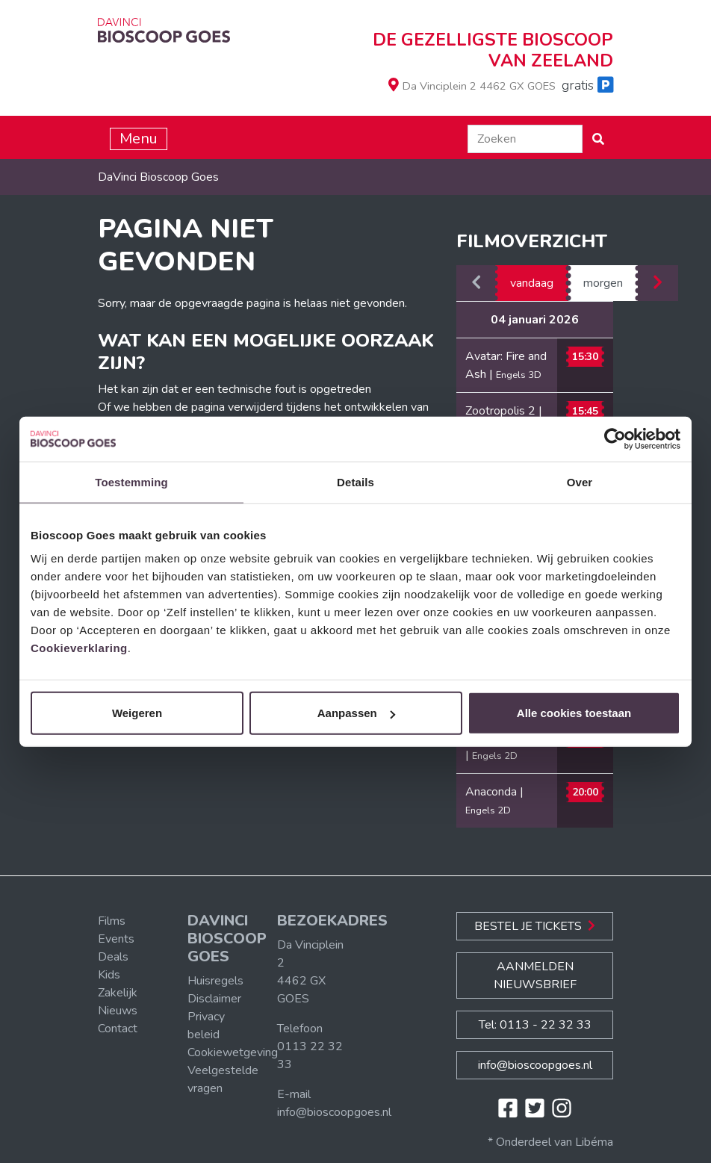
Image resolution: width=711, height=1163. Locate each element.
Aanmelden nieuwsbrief (535, 975)
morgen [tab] (603, 283)
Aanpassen (356, 713)
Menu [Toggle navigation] (138, 138)
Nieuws (117, 1010)
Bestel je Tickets (534, 926)
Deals (113, 957)
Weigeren (137, 713)
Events (116, 939)
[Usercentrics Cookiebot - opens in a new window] (615, 438)
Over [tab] (580, 481)
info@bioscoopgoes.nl (334, 1112)
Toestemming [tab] (131, 481)
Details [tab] (355, 481)
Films (111, 921)
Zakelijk (117, 992)
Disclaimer (214, 998)
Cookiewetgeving (232, 1052)
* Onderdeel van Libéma (550, 1142)
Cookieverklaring (79, 648)
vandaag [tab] (531, 283)
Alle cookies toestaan (574, 713)
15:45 (585, 411)
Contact (117, 1028)
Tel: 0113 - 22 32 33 (535, 1025)
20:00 (585, 792)
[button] (598, 139)
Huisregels (215, 981)
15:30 (585, 357)
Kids (109, 975)
